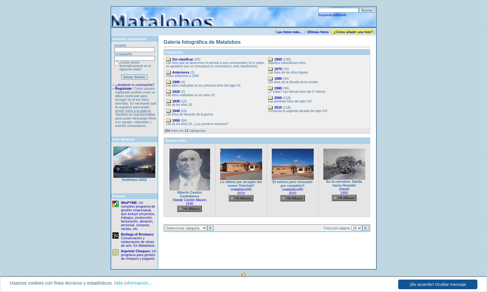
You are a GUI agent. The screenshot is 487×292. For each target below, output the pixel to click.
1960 (278, 59)
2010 (278, 107)
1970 (278, 69)
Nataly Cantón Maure (189, 200)
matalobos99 (241, 189)
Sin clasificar (182, 59)
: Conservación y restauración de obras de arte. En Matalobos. (138, 239)
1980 (278, 78)
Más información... (133, 283)
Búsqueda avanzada (332, 15)
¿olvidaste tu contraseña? (134, 85)
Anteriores (180, 72)
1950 (176, 120)
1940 (176, 111)
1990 (278, 88)
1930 (176, 101)
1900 (176, 82)
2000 (278, 98)
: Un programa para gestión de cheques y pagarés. (139, 254)
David (344, 189)
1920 (176, 91)
